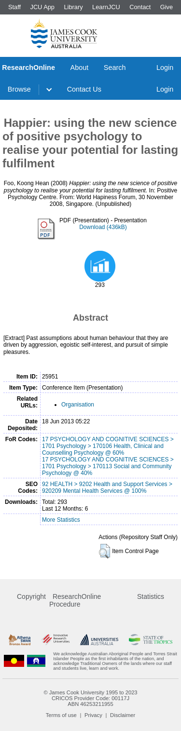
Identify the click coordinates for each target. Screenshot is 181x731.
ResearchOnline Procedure (75, 600)
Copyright (31, 596)
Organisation (77, 404)
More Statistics (61, 519)
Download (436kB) (103, 227)
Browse (19, 89)
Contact (140, 7)
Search (115, 67)
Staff (14, 7)
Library (73, 7)
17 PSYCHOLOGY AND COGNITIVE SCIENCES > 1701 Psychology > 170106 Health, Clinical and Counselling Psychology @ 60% (108, 446)
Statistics (150, 596)
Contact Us (84, 89)
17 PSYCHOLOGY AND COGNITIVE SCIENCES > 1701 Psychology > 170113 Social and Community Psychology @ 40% (108, 466)
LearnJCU (106, 7)
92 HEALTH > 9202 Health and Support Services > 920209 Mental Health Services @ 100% (107, 487)
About (79, 67)
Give (166, 7)
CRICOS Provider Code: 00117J (90, 698)
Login (164, 67)
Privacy (93, 715)
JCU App (42, 7)
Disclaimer (122, 715)
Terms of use (61, 715)
